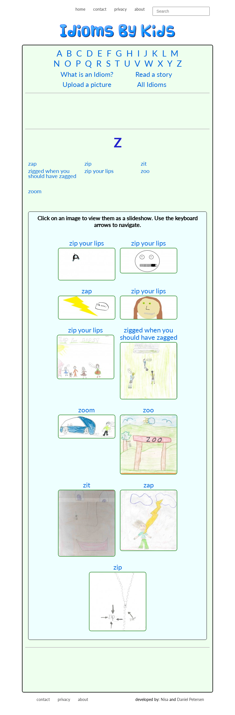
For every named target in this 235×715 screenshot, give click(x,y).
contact (99, 9)
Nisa (164, 699)
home (80, 9)
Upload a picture (86, 84)
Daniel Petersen (190, 699)
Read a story (153, 74)
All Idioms (151, 84)
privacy (120, 9)
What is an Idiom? (87, 74)
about (140, 9)
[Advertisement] (127, 110)
